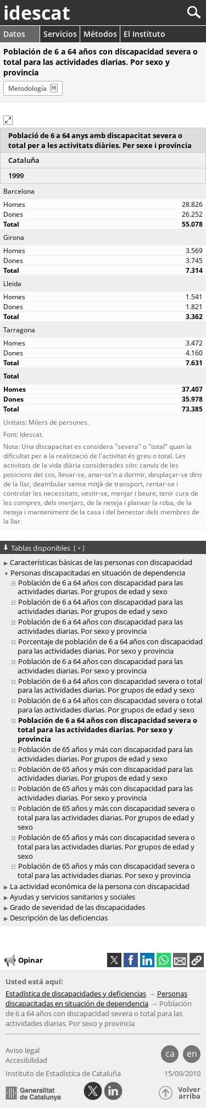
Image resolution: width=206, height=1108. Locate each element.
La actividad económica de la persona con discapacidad (100, 886)
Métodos (100, 34)
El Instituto (144, 34)
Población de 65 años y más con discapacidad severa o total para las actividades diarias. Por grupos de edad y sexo (106, 817)
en (192, 1053)
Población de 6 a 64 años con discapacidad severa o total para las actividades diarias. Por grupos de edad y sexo (110, 685)
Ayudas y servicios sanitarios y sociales (72, 897)
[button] (8, 120)
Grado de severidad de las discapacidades (77, 907)
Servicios (60, 34)
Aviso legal (22, 1050)
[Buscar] (157, 12)
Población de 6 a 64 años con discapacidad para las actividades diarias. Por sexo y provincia (100, 626)
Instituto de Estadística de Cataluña (63, 1073)
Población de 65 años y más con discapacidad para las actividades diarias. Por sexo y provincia (105, 793)
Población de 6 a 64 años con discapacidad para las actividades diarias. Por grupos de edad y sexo (100, 587)
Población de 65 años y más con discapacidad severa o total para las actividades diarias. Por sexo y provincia (106, 870)
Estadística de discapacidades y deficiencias (75, 994)
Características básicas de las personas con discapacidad (101, 562)
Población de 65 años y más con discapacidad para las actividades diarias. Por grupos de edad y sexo (105, 754)
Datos (14, 34)
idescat (36, 12)
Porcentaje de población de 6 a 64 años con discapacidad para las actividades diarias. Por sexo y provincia (110, 646)
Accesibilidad (26, 1060)
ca (170, 1053)
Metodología (27, 88)
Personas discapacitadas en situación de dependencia (97, 573)
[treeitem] (105, 587)
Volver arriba (189, 1093)
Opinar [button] (23, 960)
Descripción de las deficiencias (59, 918)
